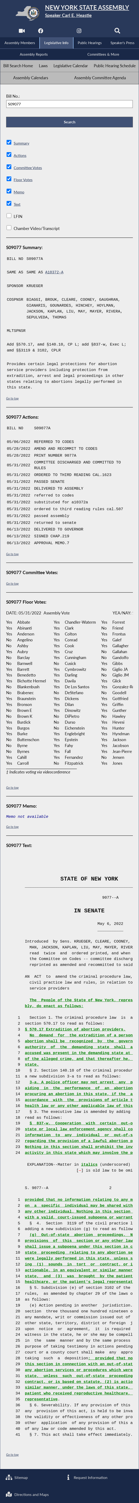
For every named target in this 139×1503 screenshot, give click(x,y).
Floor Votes (24, 181)
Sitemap (17, 1476)
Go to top (12, 400)
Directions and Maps (28, 1494)
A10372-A (54, 274)
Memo (19, 193)
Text (17, 205)
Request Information (87, 1476)
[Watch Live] (21, 32)
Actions (20, 156)
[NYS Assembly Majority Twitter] (59, 32)
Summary (22, 144)
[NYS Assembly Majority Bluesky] (98, 32)
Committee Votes (29, 169)
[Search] (118, 32)
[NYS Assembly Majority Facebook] (40, 32)
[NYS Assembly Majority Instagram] (79, 32)
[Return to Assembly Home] (69, 13)
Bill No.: (13, 97)
